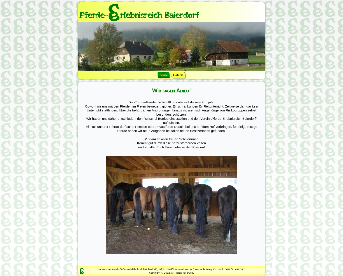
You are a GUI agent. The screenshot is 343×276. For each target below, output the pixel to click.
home (163, 75)
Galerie (178, 75)
